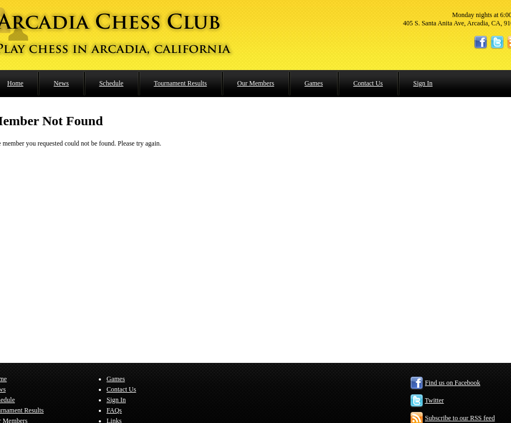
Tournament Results (180, 83)
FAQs (114, 410)
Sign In (423, 83)
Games (314, 83)
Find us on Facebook (452, 383)
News (61, 83)
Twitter (434, 400)
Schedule (111, 83)
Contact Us (368, 83)
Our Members (255, 83)
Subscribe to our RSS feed (460, 418)
